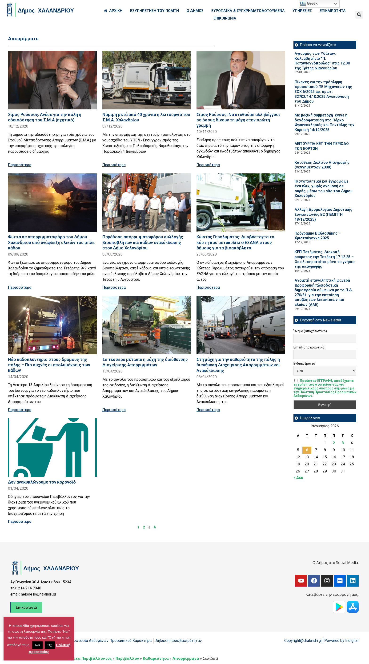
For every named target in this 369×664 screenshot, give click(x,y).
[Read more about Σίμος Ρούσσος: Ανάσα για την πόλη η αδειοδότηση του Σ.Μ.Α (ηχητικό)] (52, 80)
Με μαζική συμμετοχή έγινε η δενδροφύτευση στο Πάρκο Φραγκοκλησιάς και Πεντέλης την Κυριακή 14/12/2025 (324, 122)
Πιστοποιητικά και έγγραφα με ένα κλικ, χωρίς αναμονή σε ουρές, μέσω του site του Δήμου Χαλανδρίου (324, 188)
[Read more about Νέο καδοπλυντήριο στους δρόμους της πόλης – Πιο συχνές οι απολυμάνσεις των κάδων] (52, 325)
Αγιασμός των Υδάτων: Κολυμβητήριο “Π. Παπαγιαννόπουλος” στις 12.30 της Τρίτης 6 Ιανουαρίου (322, 60)
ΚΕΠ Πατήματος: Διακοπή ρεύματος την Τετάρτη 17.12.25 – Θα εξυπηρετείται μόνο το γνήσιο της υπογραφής (325, 259)
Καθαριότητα (156, 658)
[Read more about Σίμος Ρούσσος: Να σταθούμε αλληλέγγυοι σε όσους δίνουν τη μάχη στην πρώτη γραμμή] (241, 80)
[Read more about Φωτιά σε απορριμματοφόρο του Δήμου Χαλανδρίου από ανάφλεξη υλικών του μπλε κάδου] (52, 202)
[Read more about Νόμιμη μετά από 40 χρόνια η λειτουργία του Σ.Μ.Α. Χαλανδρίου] (146, 80)
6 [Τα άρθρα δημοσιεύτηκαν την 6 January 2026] (307, 450)
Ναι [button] (37, 645)
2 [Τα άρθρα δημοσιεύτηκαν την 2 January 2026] (334, 443)
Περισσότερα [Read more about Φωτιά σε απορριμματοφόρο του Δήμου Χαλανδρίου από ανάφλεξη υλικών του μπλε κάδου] (19, 287)
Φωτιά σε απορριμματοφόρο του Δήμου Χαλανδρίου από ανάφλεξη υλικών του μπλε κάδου (51, 242)
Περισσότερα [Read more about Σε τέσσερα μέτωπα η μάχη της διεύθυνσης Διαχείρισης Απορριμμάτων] (114, 410)
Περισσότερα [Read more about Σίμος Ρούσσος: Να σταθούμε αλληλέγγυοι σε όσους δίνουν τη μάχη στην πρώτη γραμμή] (208, 165)
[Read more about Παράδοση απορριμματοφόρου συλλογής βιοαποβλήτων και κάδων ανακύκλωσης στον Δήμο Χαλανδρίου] (146, 202)
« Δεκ (298, 477)
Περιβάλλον (127, 658)
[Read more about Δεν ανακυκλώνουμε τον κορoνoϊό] (52, 447)
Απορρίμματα (185, 658)
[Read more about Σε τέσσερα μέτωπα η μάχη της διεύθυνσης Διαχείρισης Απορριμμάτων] (146, 325)
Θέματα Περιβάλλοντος (88, 658)
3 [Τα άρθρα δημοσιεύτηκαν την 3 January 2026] (343, 443)
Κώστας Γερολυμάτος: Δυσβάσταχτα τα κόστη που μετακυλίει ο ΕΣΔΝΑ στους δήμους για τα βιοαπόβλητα (235, 242)
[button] (359, 15)
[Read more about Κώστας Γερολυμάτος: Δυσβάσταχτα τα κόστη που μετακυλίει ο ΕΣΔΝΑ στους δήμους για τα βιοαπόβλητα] (241, 202)
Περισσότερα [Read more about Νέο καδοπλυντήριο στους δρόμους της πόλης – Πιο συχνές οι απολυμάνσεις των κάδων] (19, 410)
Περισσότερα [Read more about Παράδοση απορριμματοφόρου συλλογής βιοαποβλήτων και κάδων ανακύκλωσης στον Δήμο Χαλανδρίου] (114, 287)
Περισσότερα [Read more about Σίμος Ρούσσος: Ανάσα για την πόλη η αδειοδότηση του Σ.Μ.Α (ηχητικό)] (19, 165)
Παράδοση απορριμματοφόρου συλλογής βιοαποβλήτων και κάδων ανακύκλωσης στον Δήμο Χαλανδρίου (142, 242)
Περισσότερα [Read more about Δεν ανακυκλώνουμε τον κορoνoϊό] (19, 521)
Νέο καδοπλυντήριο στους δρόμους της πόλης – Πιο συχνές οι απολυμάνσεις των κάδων (49, 365)
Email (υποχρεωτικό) (309, 347)
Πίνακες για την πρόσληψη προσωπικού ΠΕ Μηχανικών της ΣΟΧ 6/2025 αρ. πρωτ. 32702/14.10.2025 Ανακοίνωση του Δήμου (323, 92)
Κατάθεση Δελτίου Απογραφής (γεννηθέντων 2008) (322, 165)
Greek (309, 4)
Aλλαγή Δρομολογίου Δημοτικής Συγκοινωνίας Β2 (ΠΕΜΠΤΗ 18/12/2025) (323, 214)
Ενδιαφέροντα (304, 363)
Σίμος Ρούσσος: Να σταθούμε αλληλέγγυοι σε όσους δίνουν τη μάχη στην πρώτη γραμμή (238, 120)
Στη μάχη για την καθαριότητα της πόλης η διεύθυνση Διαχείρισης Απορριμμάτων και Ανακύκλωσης (238, 365)
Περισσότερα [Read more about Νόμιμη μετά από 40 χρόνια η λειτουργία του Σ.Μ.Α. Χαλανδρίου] (114, 165)
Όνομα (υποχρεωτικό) (310, 331)
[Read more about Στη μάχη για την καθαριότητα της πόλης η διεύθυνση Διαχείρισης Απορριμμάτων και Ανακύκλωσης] (241, 325)
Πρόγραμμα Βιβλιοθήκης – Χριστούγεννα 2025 (318, 235)
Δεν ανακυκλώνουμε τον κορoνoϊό (42, 482)
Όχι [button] (50, 645)
